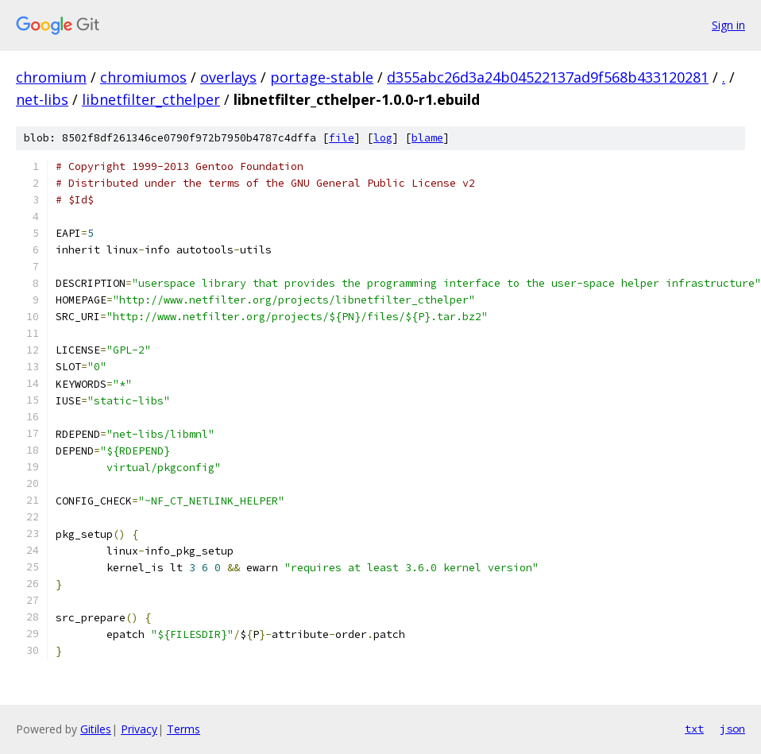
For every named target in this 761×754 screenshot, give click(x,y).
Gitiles (95, 729)
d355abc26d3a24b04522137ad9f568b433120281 (548, 77)
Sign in (728, 25)
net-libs (42, 99)
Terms (183, 729)
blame (427, 138)
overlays (228, 77)
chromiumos (143, 77)
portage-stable (321, 77)
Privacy (139, 729)
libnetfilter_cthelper (151, 99)
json (732, 728)
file (341, 138)
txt (694, 728)
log (382, 138)
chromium (51, 77)
